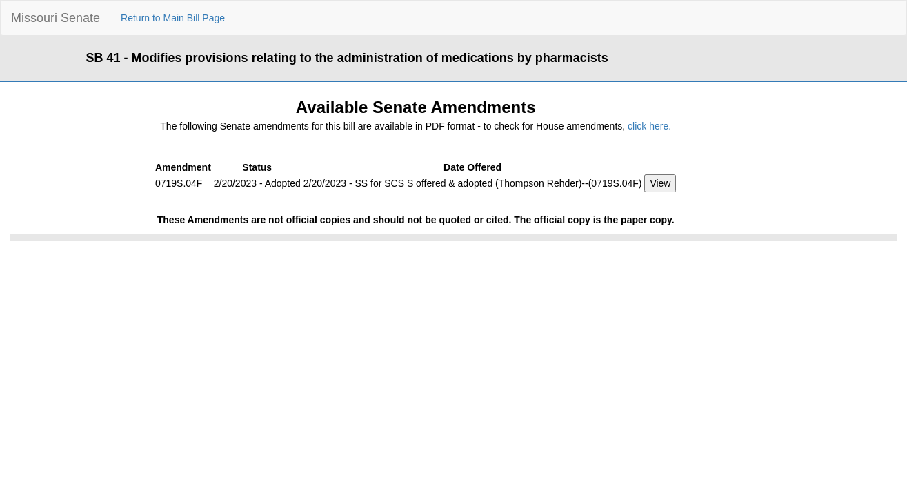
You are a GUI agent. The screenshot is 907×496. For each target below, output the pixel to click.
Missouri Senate (55, 18)
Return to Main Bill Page (173, 17)
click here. (649, 126)
